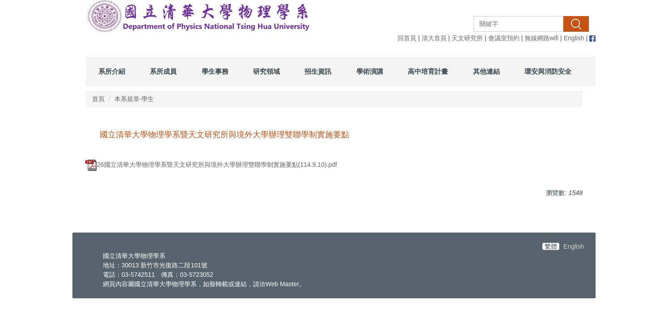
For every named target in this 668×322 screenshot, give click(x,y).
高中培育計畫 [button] (428, 71)
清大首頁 (434, 38)
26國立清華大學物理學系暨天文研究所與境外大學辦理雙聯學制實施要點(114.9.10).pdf (211, 164)
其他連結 (486, 71)
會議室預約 (504, 38)
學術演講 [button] (369, 71)
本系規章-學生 (134, 98)
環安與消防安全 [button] (547, 71)
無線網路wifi (541, 38)
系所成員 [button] (163, 71)
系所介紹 (111, 71)
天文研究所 (467, 38)
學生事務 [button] (215, 71)
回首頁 (406, 38)
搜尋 (576, 23)
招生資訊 (317, 71)
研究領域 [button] (266, 71)
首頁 (98, 98)
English (574, 38)
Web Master (282, 284)
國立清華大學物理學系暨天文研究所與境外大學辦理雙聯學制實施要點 (224, 134)
